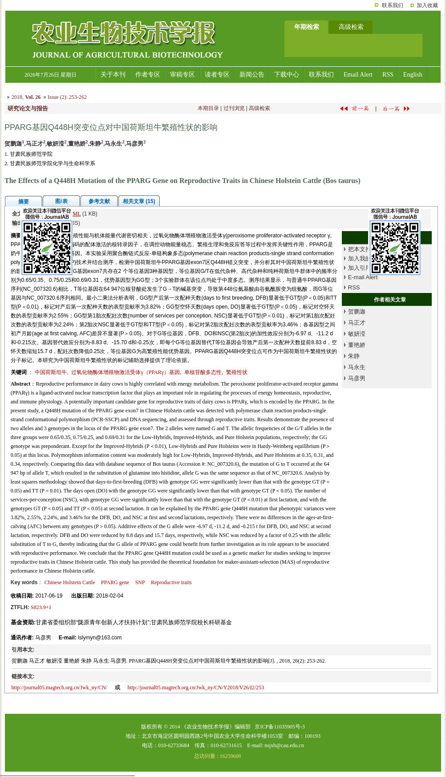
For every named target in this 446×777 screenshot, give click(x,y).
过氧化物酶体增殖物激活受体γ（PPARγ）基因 (125, 372)
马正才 (356, 322)
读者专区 (217, 74)
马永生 (356, 367)
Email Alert (358, 74)
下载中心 (286, 74)
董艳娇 (356, 345)
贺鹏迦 (356, 311)
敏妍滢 (356, 333)
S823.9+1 (41, 607)
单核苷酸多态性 (203, 372)
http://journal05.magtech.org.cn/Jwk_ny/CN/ (59, 687)
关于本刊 (113, 74)
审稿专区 (182, 74)
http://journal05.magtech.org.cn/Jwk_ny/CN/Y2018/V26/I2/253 (195, 687)
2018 (17, 97)
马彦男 (356, 378)
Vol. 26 (33, 97)
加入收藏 (427, 5)
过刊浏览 (234, 108)
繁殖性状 (236, 372)
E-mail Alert (362, 277)
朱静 (354, 356)
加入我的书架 (365, 258)
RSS (387, 74)
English (412, 74)
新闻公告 (251, 74)
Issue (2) (57, 97)
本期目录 (208, 108)
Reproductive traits (171, 582)
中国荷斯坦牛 (51, 372)
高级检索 (259, 108)
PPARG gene (115, 582)
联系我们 (392, 5)
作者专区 (147, 74)
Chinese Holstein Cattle (70, 582)
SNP (140, 582)
